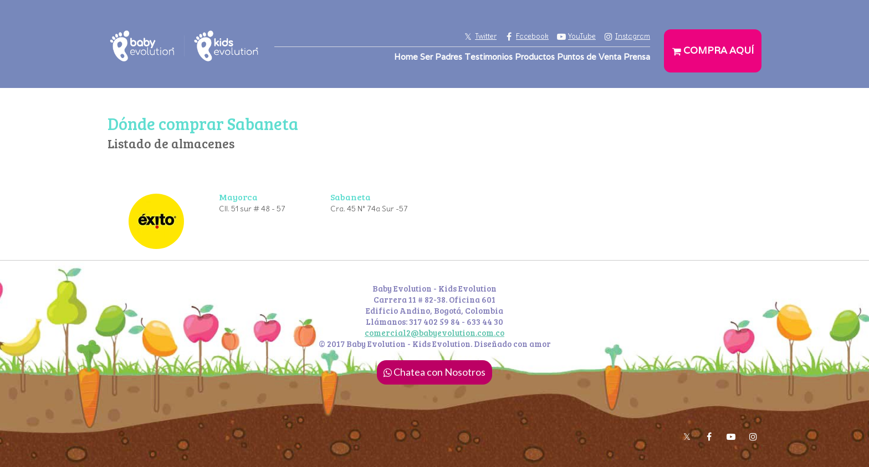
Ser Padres (441, 56)
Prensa (636, 56)
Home (406, 56)
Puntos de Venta (589, 56)
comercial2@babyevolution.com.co (434, 332)
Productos (535, 56)
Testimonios (488, 56)
